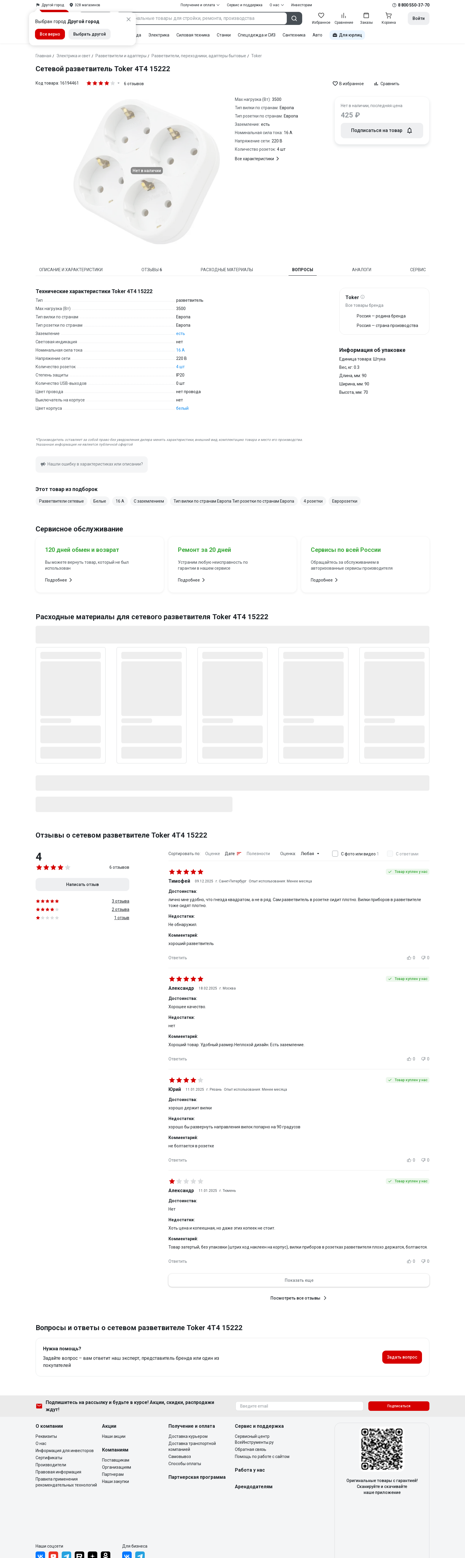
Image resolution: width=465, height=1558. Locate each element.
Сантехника (294, 35)
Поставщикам (115, 1460)
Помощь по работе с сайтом (262, 1456)
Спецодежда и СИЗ (257, 35)
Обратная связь (250, 1449)
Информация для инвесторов (65, 1450)
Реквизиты (46, 1436)
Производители (51, 1464)
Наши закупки (115, 1481)
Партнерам (113, 1474)
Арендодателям (254, 1486)
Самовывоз (179, 1456)
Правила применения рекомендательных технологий (66, 1482)
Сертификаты (49, 1457)
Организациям (116, 1467)
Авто (317, 35)
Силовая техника (193, 35)
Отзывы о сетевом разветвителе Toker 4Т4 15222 (121, 835)
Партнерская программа (197, 1477)
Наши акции (113, 1436)
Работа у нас (250, 1470)
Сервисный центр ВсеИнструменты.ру (254, 1439)
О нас (41, 1443)
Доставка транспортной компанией (192, 1446)
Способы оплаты (184, 1463)
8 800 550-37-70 (413, 5)
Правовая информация (58, 1472)
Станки (224, 35)
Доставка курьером (188, 1436)
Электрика (158, 35)
